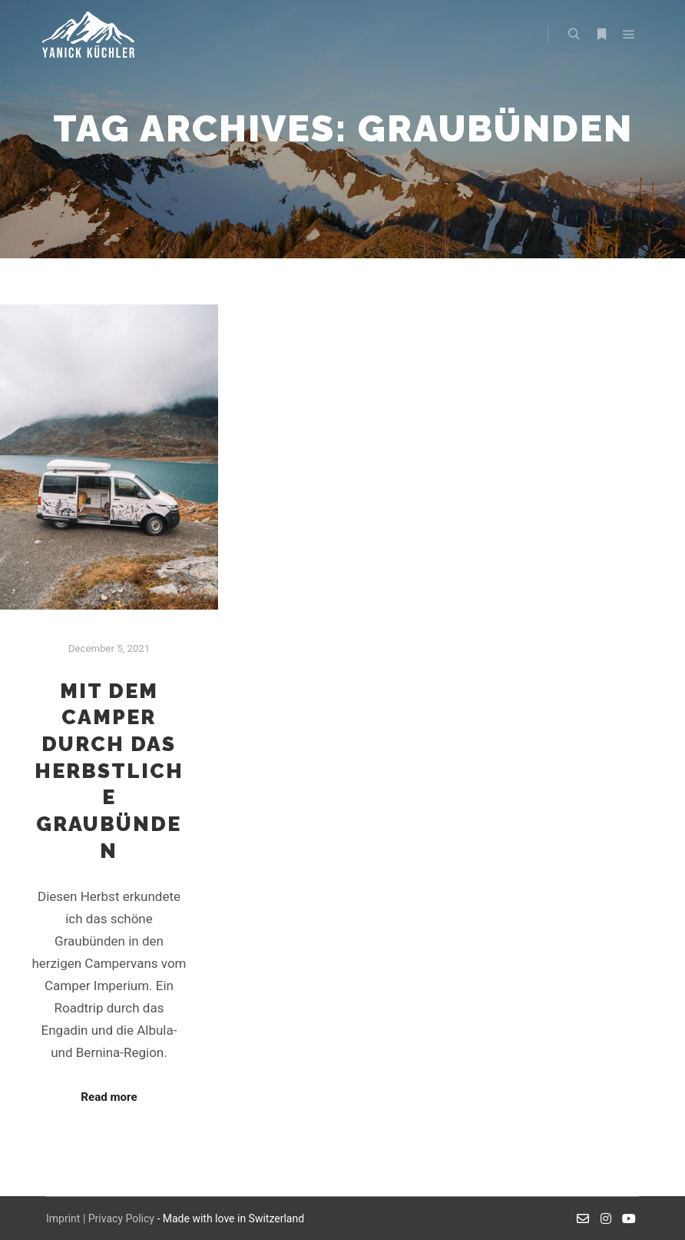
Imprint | (67, 1218)
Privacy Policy (121, 1218)
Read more (109, 1097)
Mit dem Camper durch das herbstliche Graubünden (109, 771)
